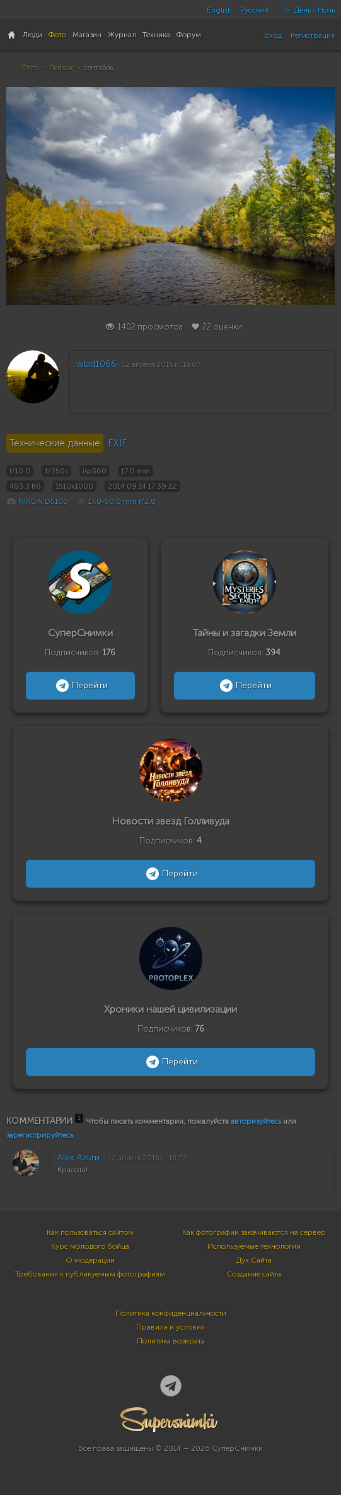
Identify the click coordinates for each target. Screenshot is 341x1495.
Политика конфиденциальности (170, 1313)
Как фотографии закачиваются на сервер (254, 1232)
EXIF (117, 443)
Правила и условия (170, 1327)
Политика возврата (171, 1341)
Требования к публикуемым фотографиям (90, 1274)
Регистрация (313, 35)
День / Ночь (306, 10)
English (219, 10)
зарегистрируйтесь (39, 1135)
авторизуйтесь (256, 1121)
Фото (30, 68)
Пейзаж (61, 68)
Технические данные (54, 443)
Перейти (80, 685)
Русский (254, 10)
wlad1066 (96, 364)
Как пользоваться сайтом (90, 1232)
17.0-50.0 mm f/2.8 (122, 501)
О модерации (90, 1260)
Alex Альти (78, 1157)
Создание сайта (253, 1274)
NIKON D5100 (43, 501)
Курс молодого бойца (90, 1246)
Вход (273, 35)
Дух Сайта (254, 1260)
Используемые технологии (254, 1246)
